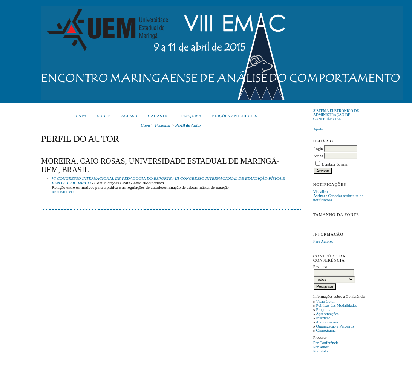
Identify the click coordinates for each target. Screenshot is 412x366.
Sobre (104, 116)
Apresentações (327, 314)
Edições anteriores (234, 116)
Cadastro (159, 116)
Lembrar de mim (335, 164)
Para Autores (323, 241)
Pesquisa (191, 116)
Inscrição (323, 318)
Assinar (319, 196)
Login (318, 149)
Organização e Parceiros (335, 326)
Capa (81, 116)
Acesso (129, 116)
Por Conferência (326, 343)
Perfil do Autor (188, 125)
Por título (320, 351)
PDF (72, 192)
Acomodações (327, 322)
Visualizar (321, 192)
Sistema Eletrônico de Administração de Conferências (336, 115)
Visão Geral (325, 301)
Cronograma (325, 330)
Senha (318, 156)
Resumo (59, 192)
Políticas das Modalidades (336, 305)
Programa (323, 310)
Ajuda (318, 129)
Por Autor (321, 347)
